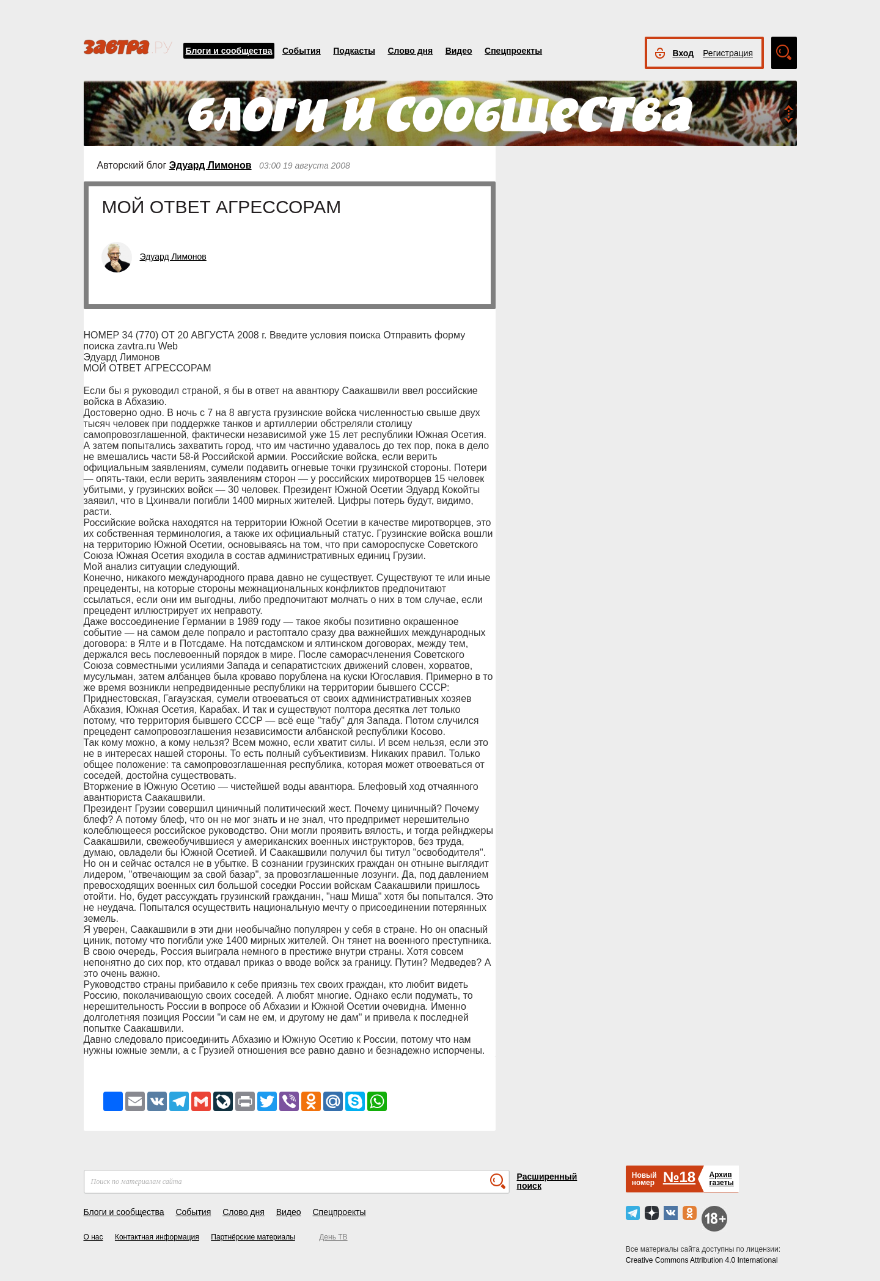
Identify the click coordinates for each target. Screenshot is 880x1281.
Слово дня (410, 51)
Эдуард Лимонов (210, 165)
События (301, 51)
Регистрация (728, 53)
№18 (679, 1177)
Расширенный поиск (547, 1181)
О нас (93, 1237)
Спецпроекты (513, 51)
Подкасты (354, 51)
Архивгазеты (721, 1178)
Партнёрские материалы (253, 1237)
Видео (459, 51)
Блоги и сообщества (229, 51)
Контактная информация (157, 1237)
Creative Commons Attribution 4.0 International (702, 1260)
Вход (683, 53)
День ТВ (333, 1237)
